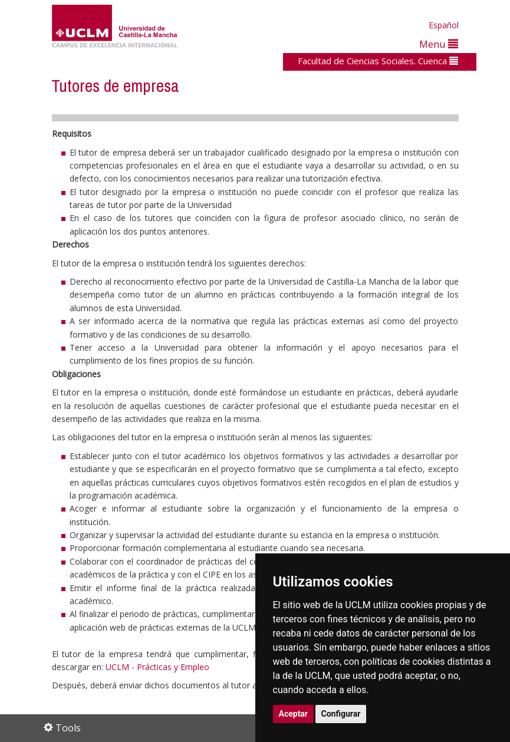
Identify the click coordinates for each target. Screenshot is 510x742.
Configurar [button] (341, 713)
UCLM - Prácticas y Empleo (157, 666)
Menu (438, 44)
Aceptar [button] (293, 713)
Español (444, 25)
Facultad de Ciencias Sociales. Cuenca (378, 61)
